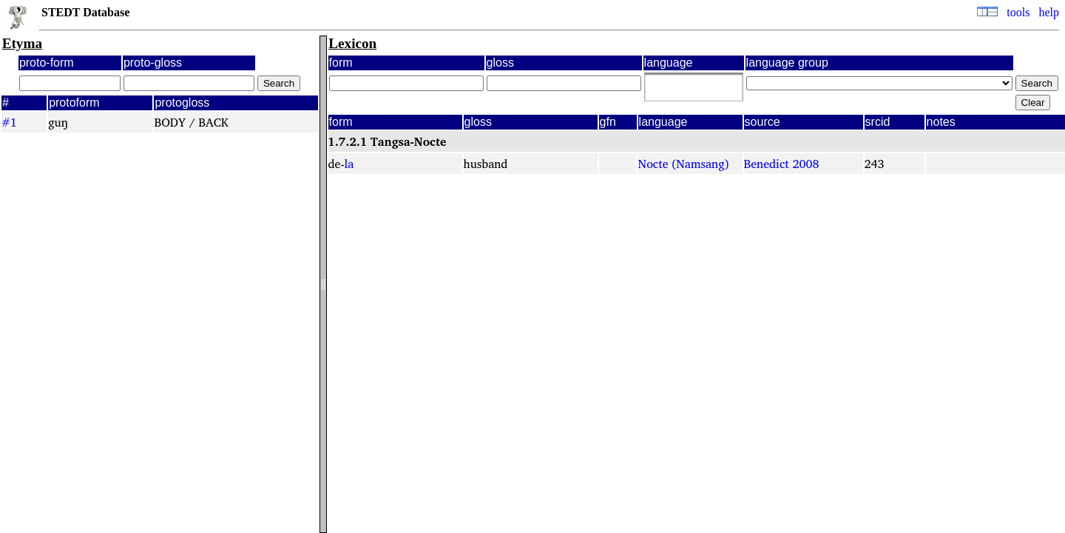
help (1048, 12)
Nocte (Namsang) (683, 163)
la (349, 163)
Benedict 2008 (781, 163)
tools (1018, 12)
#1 (9, 122)
